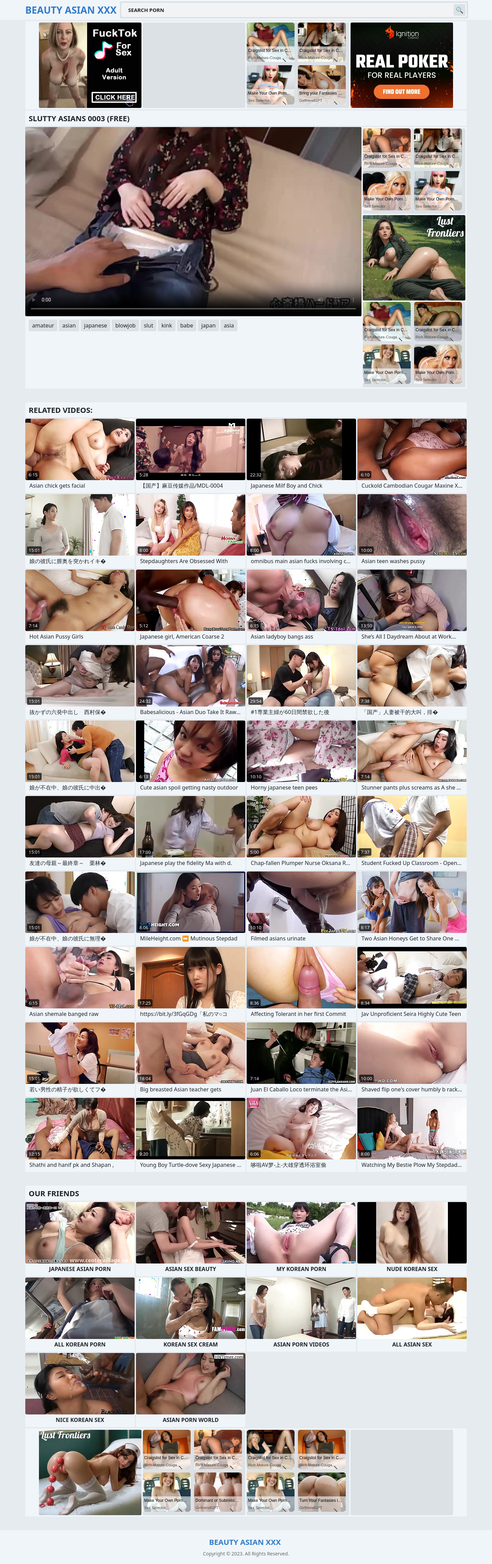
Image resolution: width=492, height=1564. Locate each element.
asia (229, 325)
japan (208, 325)
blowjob (125, 325)
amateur (43, 325)
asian (69, 325)
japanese (95, 325)
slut (148, 325)
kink (166, 325)
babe (186, 325)
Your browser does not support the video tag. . (193, 221)
